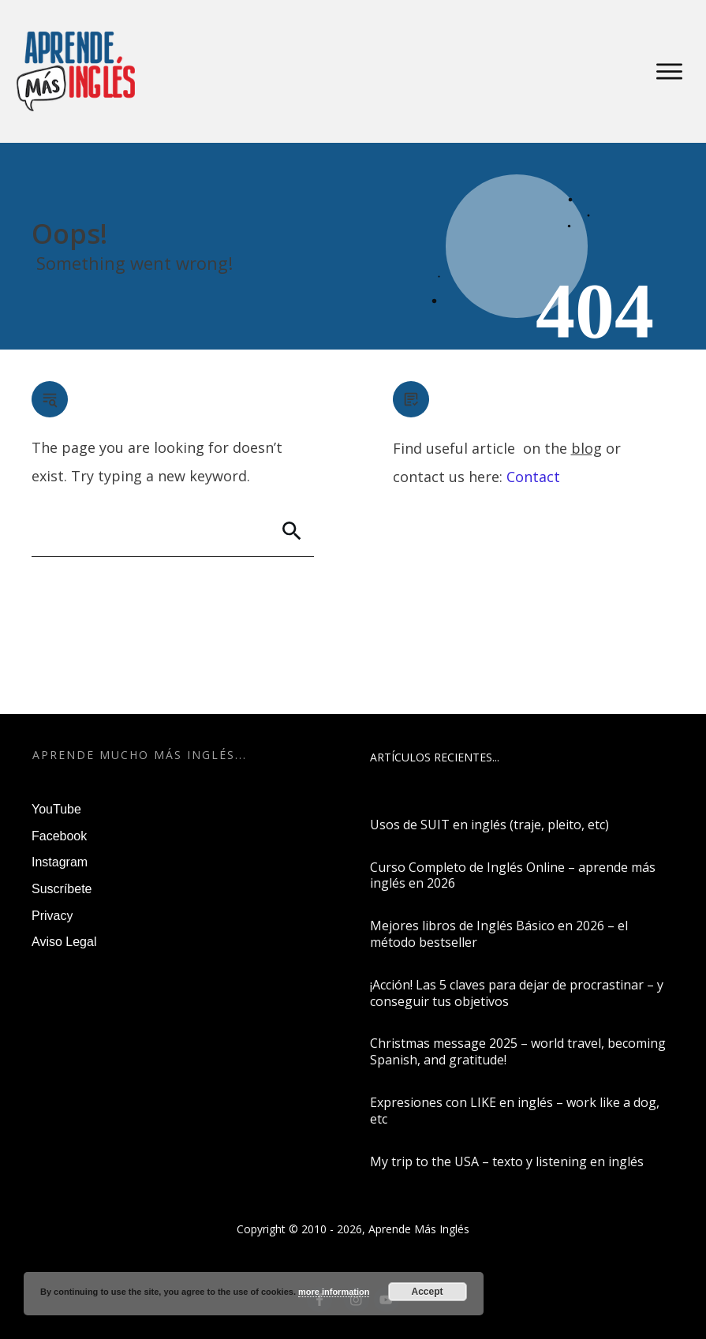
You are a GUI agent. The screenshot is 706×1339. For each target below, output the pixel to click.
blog (586, 448)
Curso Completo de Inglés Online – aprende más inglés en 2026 (513, 875)
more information (333, 1291)
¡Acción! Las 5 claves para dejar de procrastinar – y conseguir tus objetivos (516, 993)
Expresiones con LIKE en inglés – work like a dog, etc (514, 1111)
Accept (427, 1291)
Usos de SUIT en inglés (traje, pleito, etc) (489, 824)
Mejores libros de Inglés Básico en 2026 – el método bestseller (499, 934)
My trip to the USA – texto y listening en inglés (507, 1161)
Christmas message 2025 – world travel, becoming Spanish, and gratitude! (518, 1051)
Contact (533, 476)
